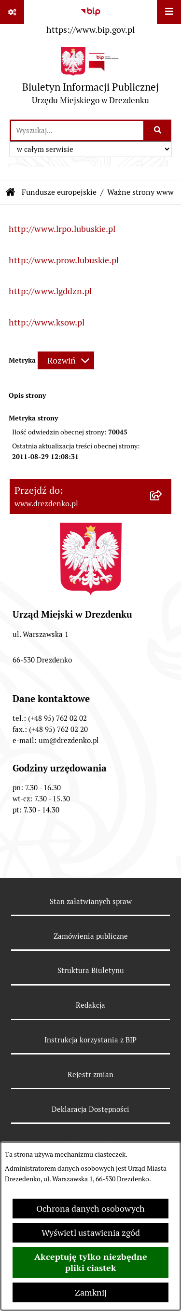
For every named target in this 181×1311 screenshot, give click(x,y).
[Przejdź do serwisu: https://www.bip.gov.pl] (90, 19)
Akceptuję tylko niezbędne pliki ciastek (90, 1262)
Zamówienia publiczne (91, 936)
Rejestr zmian (90, 1074)
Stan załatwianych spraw (91, 901)
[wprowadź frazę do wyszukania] (77, 130)
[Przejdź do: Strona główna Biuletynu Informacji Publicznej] (10, 192)
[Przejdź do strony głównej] (90, 78)
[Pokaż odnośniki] (12, 12)
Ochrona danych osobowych (90, 1208)
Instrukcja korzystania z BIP (90, 1039)
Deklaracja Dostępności (90, 1109)
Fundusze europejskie (59, 192)
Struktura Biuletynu (90, 970)
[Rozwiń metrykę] (66, 360)
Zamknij (91, 1292)
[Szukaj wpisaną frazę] (158, 130)
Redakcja (90, 1005)
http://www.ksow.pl (46, 322)
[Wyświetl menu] (169, 12)
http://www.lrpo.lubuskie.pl (62, 228)
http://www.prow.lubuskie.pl (64, 260)
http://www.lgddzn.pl (50, 291)
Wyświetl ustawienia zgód (91, 1232)
